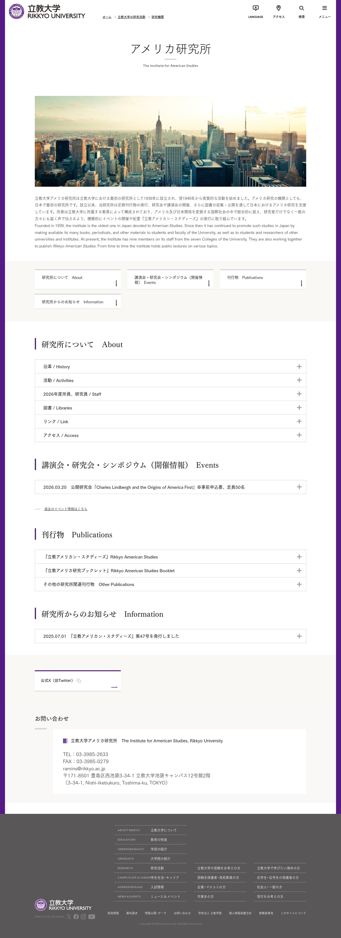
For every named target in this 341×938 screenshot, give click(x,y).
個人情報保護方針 (240, 913)
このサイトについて (293, 913)
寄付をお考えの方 (270, 896)
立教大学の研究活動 (131, 16)
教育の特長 (140, 839)
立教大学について (145, 830)
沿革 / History (56, 366)
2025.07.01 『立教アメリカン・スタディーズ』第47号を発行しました (111, 636)
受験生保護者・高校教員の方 (218, 877)
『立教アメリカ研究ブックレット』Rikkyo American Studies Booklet (109, 570)
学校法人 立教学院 (210, 913)
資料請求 (132, 913)
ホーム (107, 16)
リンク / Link (55, 421)
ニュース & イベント (147, 896)
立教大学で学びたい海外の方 (278, 867)
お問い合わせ (182, 913)
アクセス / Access (61, 435)
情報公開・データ (155, 913)
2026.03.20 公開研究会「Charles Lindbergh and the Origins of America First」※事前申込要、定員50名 (144, 487)
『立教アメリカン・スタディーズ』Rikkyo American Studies (100, 556)
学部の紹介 (140, 849)
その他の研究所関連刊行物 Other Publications (88, 584)
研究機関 (158, 16)
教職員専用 (266, 913)
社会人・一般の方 (269, 886)
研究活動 (139, 868)
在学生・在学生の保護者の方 (278, 877)
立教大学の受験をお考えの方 (218, 867)
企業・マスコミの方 (211, 886)
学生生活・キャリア (146, 877)
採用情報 (113, 913)
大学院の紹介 (142, 858)
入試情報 (139, 887)
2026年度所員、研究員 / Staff (72, 393)
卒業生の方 (205, 896)
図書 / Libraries (57, 407)
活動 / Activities (58, 380)
